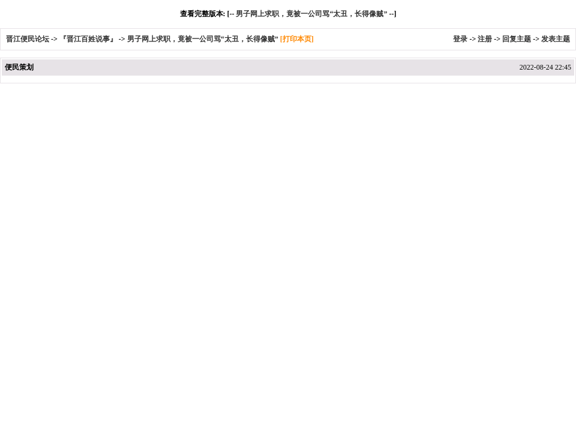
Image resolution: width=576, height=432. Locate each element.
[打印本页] (297, 39)
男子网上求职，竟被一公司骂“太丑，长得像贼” (311, 14)
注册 (485, 39)
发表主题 (555, 39)
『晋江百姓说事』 (88, 39)
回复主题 (516, 39)
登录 (460, 39)
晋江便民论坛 (27, 39)
